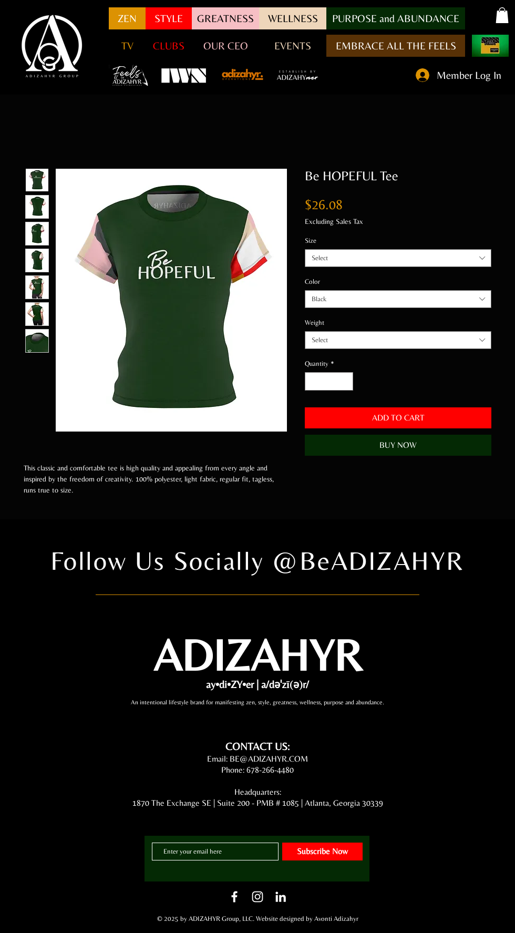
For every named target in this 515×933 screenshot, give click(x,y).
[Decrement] (312, 382)
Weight (314, 322)
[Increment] (345, 382)
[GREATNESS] (225, 18)
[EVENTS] (292, 46)
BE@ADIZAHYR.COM (269, 759)
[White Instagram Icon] (257, 896)
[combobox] (398, 258)
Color (312, 281)
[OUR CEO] (225, 46)
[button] (395, 18)
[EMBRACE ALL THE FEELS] (395, 46)
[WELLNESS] (292, 18)
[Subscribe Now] (322, 851)
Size (310, 240)
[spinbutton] (329, 382)
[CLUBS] (169, 46)
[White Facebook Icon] (234, 896)
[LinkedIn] (280, 896)
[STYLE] (169, 18)
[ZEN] (127, 18)
